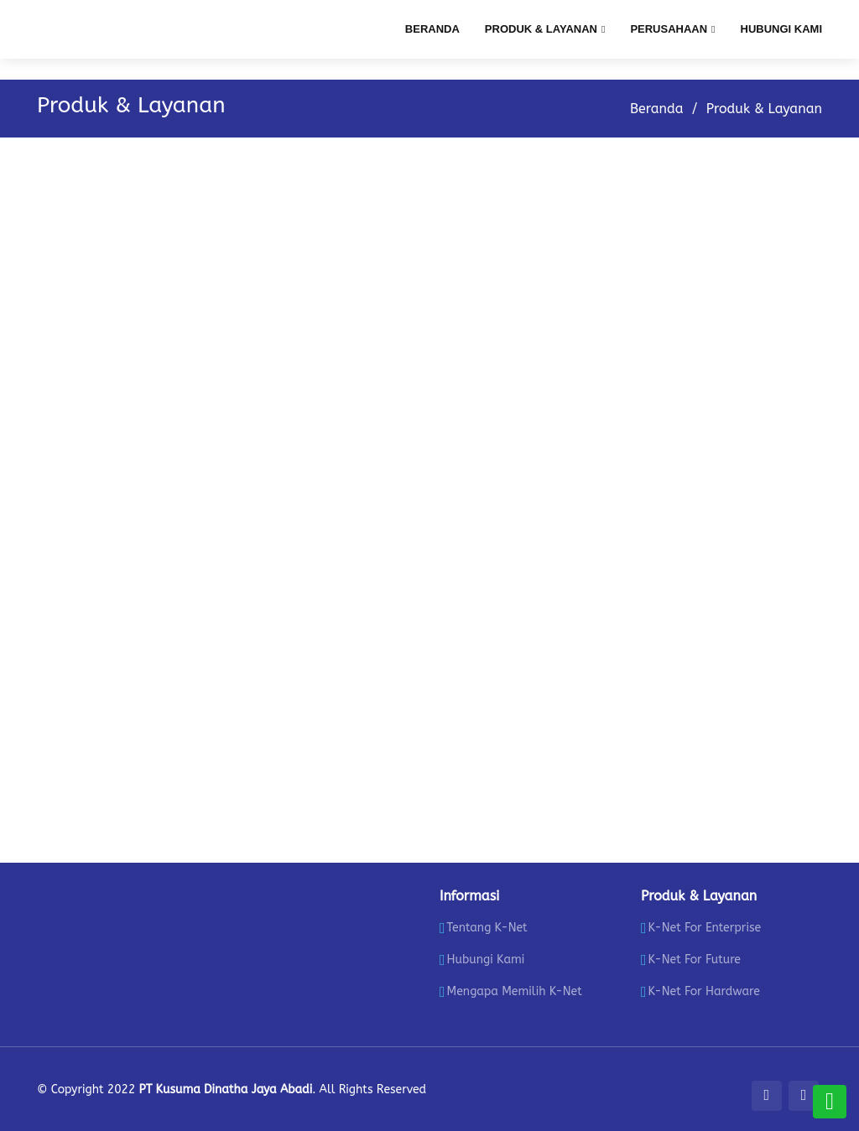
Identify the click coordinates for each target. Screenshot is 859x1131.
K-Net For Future (694, 960)
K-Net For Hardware (704, 992)
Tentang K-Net (487, 928)
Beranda (432, 29)
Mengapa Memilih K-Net (514, 992)
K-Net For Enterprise (705, 928)
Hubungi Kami (782, 29)
